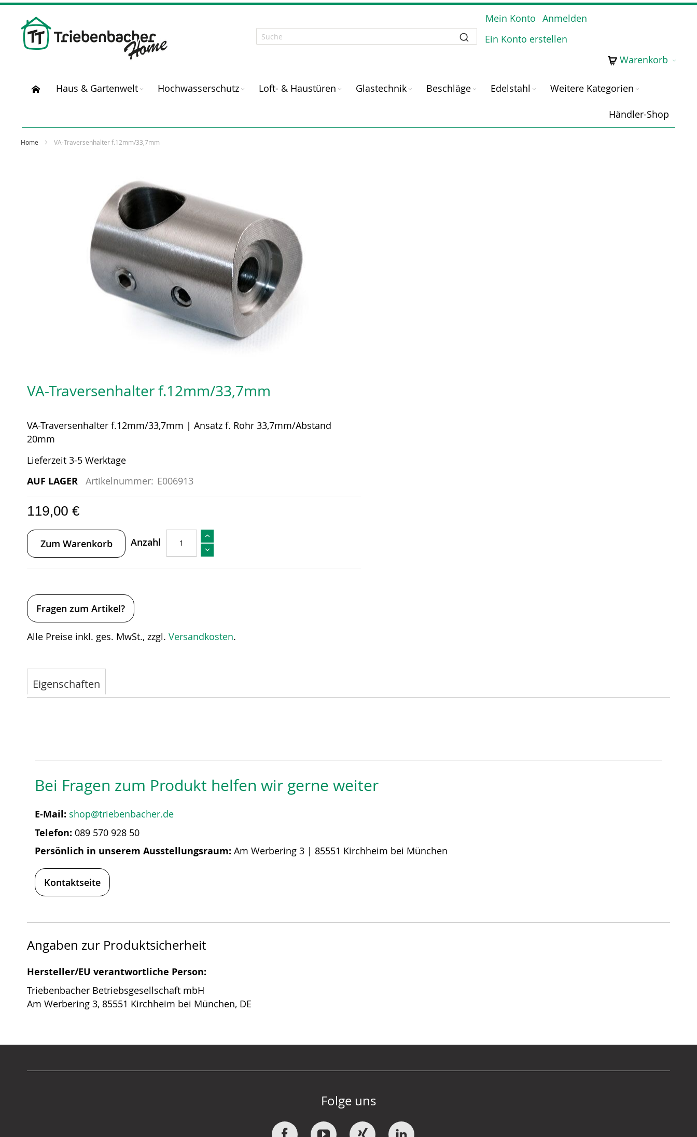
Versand (267, 997)
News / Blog (62, 1024)
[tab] (67, 455)
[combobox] (348, 31)
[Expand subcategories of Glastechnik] (410, 80)
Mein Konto (506, 24)
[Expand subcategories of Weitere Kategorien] (637, 80)
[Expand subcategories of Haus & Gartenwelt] (141, 80)
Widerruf (268, 1010)
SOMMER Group (71, 997)
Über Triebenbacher (79, 983)
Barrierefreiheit (497, 1024)
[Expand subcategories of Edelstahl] (534, 80)
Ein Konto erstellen (630, 24)
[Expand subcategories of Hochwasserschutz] (242, 80)
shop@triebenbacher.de (123, 586)
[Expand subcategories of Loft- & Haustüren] (339, 80)
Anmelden (560, 24)
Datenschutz (490, 997)
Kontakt (266, 983)
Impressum (488, 1010)
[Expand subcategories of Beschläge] (474, 80)
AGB (472, 983)
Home (30, 132)
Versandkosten (529, 407)
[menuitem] (36, 78)
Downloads (274, 1024)
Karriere (53, 1010)
